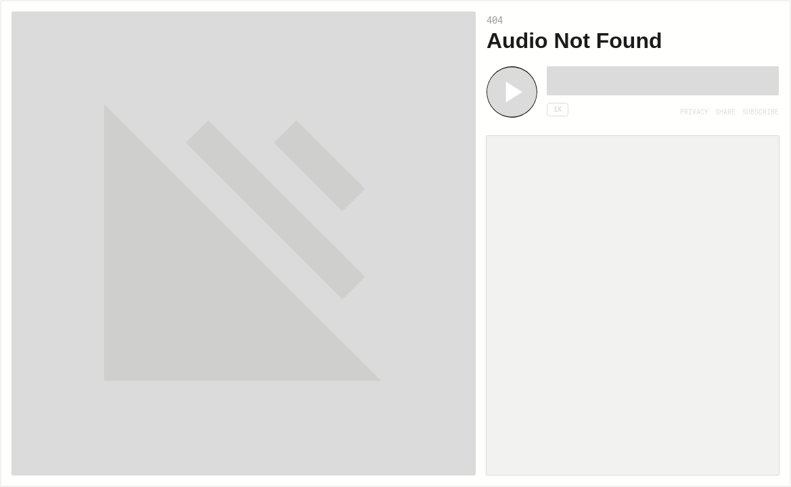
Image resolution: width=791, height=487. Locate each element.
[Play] (512, 92)
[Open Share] (725, 112)
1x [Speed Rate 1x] (557, 109)
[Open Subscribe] (760, 112)
